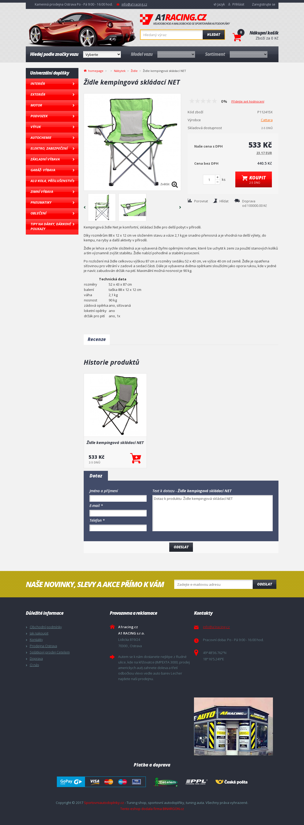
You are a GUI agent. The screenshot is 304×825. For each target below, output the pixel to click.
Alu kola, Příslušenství (51, 180)
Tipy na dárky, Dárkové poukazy (51, 226)
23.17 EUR (264, 153)
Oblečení (38, 213)
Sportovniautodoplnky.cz (104, 802)
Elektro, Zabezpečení (49, 148)
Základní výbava (45, 159)
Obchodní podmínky (46, 626)
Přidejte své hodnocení (247, 101)
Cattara (267, 120)
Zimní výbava (42, 191)
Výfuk (36, 126)
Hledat (213, 34)
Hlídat (224, 201)
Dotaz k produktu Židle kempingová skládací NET (212, 513)
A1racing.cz (185, 19)
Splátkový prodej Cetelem (50, 652)
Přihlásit (238, 4)
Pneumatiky (41, 202)
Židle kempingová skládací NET (115, 442)
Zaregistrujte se (263, 4)
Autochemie (41, 137)
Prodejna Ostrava (43, 645)
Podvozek (39, 116)
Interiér (38, 83)
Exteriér (38, 94)
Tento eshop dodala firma (141, 808)
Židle (134, 71)
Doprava (36, 658)
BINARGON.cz (173, 808)
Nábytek (120, 71)
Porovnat (201, 201)
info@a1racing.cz (134, 4)
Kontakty (36, 639)
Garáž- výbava (43, 170)
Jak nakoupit (39, 633)
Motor (36, 105)
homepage (95, 70)
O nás (34, 664)
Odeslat (264, 584)
